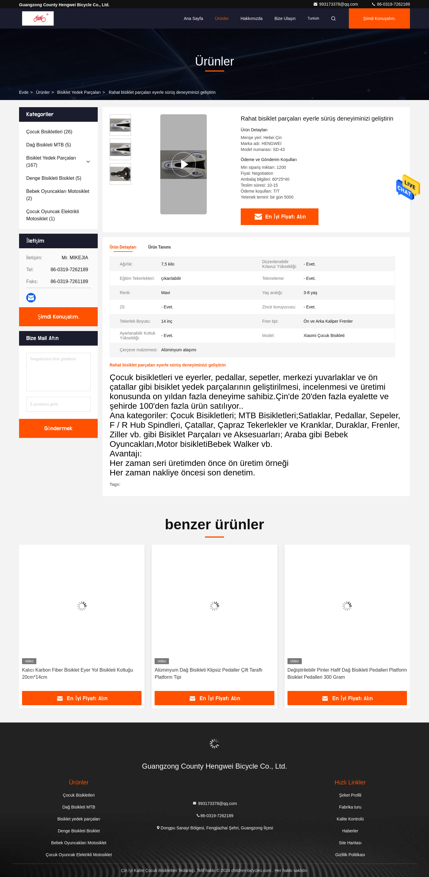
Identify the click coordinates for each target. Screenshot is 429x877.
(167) (51, 161)
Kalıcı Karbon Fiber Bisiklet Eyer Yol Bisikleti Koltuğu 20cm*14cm (77, 673)
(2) (57, 195)
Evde (24, 92)
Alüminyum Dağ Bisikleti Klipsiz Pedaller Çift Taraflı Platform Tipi (208, 673)
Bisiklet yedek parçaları (79, 92)
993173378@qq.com (336, 4)
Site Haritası (350, 842)
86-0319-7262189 (390, 4)
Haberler (350, 830)
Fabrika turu (350, 807)
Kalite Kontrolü (350, 819)
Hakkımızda (251, 18)
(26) (49, 131)
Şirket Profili (350, 795)
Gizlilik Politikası (350, 854)
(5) (48, 144)
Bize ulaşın (285, 18)
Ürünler (222, 18)
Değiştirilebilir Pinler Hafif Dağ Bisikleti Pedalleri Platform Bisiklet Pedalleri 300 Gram (347, 673)
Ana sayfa (193, 18)
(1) (52, 215)
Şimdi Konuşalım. (379, 18)
